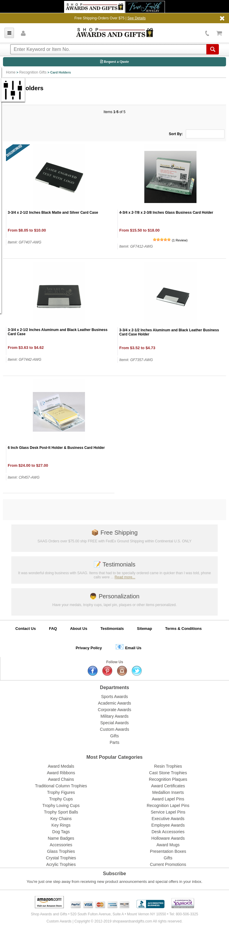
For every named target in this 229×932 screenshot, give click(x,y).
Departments (114, 687)
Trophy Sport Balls (61, 812)
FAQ (53, 628)
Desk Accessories (167, 831)
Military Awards (114, 716)
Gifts (114, 735)
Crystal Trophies (61, 857)
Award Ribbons (61, 772)
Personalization (114, 596)
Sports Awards (114, 696)
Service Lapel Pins (168, 812)
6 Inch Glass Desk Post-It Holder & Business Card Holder (56, 448)
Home (11, 72)
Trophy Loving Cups (61, 805)
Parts (115, 742)
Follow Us (114, 662)
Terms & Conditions (183, 628)
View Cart (219, 33)
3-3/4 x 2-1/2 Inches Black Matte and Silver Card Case (53, 212)
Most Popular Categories (114, 757)
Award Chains (61, 779)
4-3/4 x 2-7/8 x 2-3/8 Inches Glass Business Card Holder (166, 212)
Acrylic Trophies (61, 864)
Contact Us (26, 628)
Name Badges (61, 838)
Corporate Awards (114, 709)
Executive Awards (167, 818)
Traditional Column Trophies (61, 785)
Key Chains (61, 818)
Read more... (124, 577)
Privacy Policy (89, 648)
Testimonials (114, 564)
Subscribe (114, 873)
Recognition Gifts (33, 72)
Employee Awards (168, 825)
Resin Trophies (168, 766)
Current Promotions (168, 864)
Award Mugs (168, 844)
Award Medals (61, 766)
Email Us (128, 647)
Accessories (61, 844)
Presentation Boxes (168, 851)
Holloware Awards (168, 838)
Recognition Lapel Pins (168, 805)
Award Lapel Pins (168, 799)
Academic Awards (114, 703)
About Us (78, 628)
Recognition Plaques (168, 779)
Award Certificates (168, 785)
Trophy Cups (61, 799)
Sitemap (144, 628)
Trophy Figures (61, 792)
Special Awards (114, 722)
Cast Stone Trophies (168, 772)
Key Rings (61, 825)
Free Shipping (114, 532)
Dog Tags (61, 831)
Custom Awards (114, 729)
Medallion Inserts (168, 792)
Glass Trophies (61, 851)
